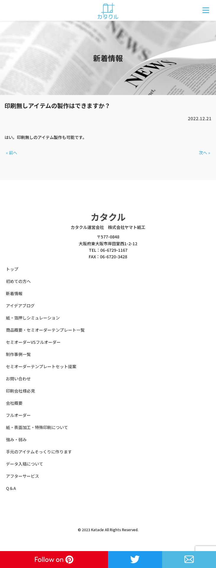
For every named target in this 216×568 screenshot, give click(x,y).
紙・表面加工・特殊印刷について (37, 427)
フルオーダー (18, 415)
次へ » (204, 153)
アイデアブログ (20, 305)
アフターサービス (22, 476)
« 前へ (11, 153)
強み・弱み (16, 439)
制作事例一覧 (18, 354)
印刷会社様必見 (20, 391)
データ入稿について (24, 464)
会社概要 (14, 403)
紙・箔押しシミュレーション (33, 318)
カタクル (108, 216)
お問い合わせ (18, 379)
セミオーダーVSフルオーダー (33, 342)
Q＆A (11, 488)
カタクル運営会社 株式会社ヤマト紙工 (108, 227)
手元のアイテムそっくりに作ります (39, 452)
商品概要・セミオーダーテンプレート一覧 (45, 330)
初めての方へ (18, 281)
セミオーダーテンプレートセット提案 (41, 366)
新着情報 (14, 293)
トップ (12, 269)
